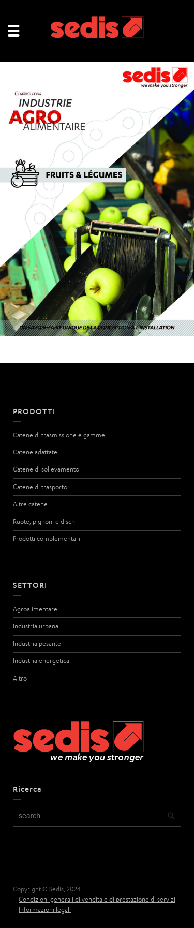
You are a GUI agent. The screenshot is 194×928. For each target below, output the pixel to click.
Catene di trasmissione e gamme (59, 435)
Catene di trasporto (40, 487)
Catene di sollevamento (46, 469)
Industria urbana (35, 626)
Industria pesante (37, 643)
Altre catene (30, 504)
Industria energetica (41, 661)
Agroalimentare (35, 609)
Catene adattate (35, 452)
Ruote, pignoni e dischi (45, 521)
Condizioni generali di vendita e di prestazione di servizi (97, 899)
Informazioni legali (45, 910)
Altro (20, 678)
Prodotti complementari (46, 538)
